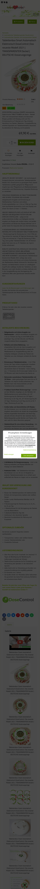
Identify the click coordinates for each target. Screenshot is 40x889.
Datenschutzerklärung (29, 450)
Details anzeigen (9, 454)
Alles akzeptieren (28, 456)
